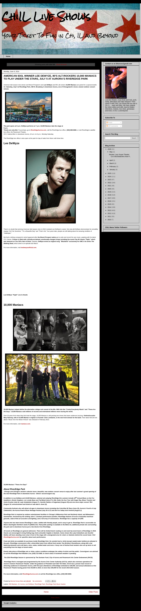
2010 (110, 220)
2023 (110, 179)
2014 (110, 207)
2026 (110, 149)
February (112, 166)
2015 (110, 204)
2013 (110, 210)
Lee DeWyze (29, 584)
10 (19, 584)
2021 (110, 186)
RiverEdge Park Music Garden (56, 584)
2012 (110, 213)
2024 (110, 176)
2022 (110, 183)
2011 (110, 216)
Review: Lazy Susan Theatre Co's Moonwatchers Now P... (120, 155)
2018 (110, 195)
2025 (110, 173)
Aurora (22, 584)
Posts (109, 122)
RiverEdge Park (40, 584)
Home (8, 56)
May (111, 152)
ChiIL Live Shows (46, 16)
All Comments (112, 126)
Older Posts (93, 592)
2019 (110, 192)
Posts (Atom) (55, 597)
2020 (110, 189)
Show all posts (61, 64)
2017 (110, 198)
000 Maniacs (13, 584)
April (111, 160)
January (112, 169)
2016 (110, 201)
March (111, 163)
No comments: (37, 581)
